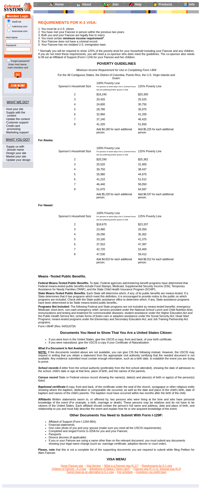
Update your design (17, 159)
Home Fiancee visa (72, 465)
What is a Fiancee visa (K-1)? (121, 465)
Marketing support (17, 132)
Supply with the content (13, 114)
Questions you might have (151, 472)
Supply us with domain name (13, 148)
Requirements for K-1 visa (157, 465)
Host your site (14, 109)
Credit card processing (11, 127)
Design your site (15, 153)
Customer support (17, 122)
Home (55, 4)
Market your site (15, 156)
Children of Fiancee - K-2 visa (69, 468)
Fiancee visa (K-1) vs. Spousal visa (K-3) (157, 468)
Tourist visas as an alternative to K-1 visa (90, 472)
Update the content (17, 119)
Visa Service (93, 465)
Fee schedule (125, 472)
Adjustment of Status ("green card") (109, 468)
